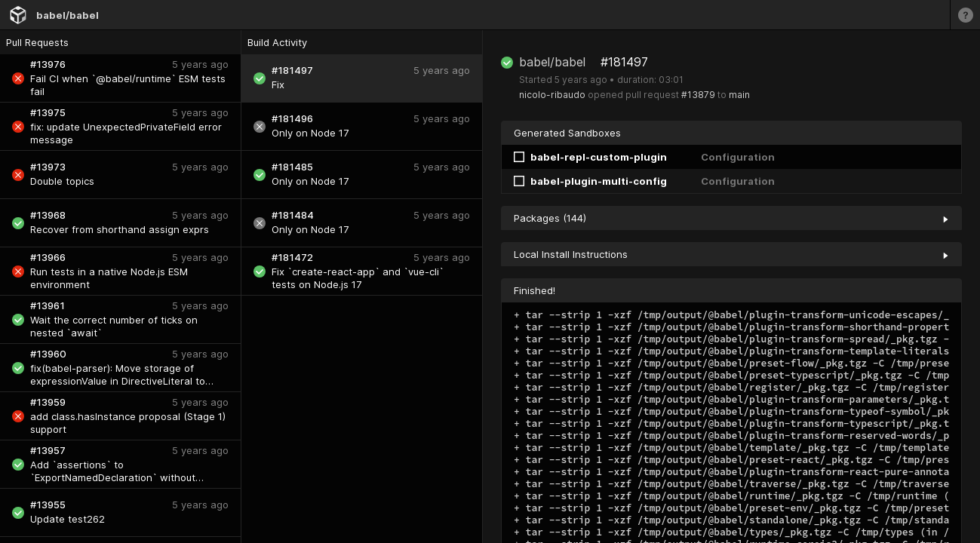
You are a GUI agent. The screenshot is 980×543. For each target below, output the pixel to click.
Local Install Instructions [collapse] (731, 254)
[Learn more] (965, 14)
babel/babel (67, 15)
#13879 (698, 94)
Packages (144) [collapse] (731, 218)
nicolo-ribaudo (552, 94)
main (739, 94)
